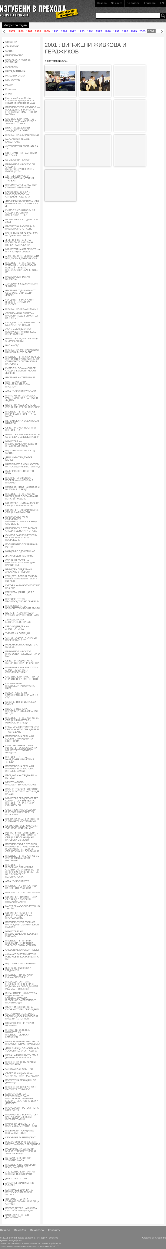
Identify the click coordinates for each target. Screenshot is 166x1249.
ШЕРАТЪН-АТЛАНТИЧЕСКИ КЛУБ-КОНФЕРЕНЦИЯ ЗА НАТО (22, 614)
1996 (107, 31)
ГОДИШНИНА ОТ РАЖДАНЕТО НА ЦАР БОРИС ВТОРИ (21, 234)
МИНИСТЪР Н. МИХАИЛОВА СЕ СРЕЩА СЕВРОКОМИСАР (22, 504)
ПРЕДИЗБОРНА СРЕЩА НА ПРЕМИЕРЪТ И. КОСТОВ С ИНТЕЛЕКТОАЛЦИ (19, 768)
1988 (38, 31)
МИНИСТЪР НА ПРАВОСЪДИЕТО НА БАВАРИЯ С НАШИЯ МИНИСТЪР (21, 443)
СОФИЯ (9, 51)
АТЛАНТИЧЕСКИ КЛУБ (17, 881)
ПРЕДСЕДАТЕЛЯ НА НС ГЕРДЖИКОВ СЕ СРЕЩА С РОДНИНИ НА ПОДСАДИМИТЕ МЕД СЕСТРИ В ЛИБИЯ (21, 985)
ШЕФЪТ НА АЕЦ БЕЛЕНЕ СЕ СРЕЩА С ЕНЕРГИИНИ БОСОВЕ (22, 406)
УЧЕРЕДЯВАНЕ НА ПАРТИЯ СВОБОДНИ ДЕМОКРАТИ (20, 1173)
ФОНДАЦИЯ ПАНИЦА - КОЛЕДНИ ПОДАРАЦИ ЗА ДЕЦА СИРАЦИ (22, 1201)
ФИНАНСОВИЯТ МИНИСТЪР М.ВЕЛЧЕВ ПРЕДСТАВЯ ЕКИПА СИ (22, 956)
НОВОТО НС (12, 67)
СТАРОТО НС (12, 46)
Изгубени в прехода (37, 9)
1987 (29, 31)
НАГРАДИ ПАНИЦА (15, 71)
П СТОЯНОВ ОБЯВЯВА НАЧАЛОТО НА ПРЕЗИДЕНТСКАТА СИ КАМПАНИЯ (17, 1033)
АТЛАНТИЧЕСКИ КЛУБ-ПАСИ (20, 391)
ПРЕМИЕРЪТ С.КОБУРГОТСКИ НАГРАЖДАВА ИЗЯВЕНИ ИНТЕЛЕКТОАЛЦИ (21, 1117)
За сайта (116, 3)
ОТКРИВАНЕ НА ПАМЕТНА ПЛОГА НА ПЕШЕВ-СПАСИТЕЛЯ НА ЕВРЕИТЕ (22, 315)
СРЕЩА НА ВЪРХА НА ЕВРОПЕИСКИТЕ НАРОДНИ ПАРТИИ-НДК (20, 562)
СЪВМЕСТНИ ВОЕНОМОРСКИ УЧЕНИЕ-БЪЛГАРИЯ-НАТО (21, 827)
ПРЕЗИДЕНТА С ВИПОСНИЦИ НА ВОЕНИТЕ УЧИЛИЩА (21, 887)
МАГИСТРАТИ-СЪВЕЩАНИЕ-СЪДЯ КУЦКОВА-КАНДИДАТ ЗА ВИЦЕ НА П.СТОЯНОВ (21, 1016)
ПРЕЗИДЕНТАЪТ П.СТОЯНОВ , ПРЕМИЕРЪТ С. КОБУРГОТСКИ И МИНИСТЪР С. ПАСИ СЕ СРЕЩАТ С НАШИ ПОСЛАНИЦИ (22, 848)
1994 (90, 31)
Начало (102, 3)
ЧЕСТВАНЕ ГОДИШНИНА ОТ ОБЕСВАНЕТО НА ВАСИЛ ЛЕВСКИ (20, 292)
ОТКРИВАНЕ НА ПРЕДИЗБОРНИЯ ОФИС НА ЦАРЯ (19, 685)
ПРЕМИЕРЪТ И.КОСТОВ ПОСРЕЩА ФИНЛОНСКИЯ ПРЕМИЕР (19, 480)
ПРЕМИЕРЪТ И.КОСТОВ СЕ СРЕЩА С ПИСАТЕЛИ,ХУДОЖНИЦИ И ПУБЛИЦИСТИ (20, 168)
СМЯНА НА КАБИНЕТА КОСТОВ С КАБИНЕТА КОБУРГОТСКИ (22, 820)
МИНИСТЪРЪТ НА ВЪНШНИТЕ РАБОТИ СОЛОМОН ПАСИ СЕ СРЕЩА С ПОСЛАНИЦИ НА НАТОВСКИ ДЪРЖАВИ (21, 836)
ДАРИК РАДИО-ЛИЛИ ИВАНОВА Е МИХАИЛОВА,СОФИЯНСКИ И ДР (22, 203)
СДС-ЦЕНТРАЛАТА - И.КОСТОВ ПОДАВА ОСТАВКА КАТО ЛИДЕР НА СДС (22, 791)
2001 (151, 31)
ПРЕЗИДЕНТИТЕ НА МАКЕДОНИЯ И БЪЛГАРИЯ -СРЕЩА (19, 759)
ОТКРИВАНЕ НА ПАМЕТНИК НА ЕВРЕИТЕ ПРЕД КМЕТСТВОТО (22, 678)
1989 (47, 31)
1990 (55, 31)
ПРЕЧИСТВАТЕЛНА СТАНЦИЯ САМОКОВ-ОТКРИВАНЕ (21, 186)
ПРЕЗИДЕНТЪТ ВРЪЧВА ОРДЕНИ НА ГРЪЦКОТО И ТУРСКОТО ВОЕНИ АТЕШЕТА (20, 943)
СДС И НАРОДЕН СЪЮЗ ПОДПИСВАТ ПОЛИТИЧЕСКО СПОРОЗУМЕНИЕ (20, 331)
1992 (73, 31)
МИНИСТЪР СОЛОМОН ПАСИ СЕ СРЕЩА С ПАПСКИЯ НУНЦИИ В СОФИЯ (21, 899)
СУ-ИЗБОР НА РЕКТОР (17, 160)
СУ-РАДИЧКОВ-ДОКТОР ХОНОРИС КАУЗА (18, 1159)
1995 (99, 31)
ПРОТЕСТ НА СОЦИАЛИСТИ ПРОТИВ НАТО (20, 1063)
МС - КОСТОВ (12, 80)
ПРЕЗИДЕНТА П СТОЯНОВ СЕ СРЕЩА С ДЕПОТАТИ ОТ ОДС (21, 529)
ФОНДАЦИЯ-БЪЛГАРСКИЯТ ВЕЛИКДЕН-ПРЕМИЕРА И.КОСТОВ (20, 302)
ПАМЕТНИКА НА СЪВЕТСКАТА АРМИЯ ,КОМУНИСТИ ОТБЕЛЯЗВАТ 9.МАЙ (21, 669)
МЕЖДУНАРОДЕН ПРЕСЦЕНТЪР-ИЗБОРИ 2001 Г (21, 783)
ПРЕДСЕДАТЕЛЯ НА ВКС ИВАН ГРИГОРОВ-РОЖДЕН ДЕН (22, 1209)
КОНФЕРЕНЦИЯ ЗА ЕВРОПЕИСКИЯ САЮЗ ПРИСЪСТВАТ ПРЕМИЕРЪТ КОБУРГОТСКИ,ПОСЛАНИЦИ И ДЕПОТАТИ (21, 1099)
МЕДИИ (9, 85)
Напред (162, 31)
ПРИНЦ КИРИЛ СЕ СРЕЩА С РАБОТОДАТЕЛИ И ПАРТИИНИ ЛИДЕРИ (21, 398)
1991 (64, 31)
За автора (133, 3)
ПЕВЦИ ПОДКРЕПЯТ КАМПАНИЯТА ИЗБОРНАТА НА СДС (21, 695)
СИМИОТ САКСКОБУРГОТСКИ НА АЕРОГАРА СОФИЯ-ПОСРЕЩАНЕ (21, 537)
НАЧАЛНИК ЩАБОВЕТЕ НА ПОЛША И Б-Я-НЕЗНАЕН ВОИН (21, 1125)
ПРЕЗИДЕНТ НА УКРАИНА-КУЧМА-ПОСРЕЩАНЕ (19, 976)
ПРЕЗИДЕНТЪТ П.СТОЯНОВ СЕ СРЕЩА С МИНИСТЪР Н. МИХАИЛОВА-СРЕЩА (22, 720)
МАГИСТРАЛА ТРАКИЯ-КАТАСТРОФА (17, 140)
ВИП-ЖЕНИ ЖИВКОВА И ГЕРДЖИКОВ (18, 969)
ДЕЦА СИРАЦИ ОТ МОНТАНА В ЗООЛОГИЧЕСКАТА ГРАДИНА (22, 1049)
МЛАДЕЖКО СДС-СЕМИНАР (20, 551)
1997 (116, 31)
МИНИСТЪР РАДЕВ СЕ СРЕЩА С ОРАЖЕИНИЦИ (21, 339)
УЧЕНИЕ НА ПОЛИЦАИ (17, 633)
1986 (20, 31)
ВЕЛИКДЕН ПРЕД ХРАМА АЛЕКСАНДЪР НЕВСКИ (18, 570)
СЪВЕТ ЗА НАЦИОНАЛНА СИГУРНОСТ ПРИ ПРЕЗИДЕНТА (22, 662)
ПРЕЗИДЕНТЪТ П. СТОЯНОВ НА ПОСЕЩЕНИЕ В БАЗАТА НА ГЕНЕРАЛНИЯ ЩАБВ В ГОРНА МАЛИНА (22, 111)
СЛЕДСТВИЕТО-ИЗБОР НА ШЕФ (22, 950)
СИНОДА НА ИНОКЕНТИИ (19, 1069)
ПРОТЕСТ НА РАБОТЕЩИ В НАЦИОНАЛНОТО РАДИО (20, 227)
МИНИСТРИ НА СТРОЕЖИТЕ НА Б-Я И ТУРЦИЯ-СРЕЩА (22, 250)
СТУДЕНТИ (11, 42)
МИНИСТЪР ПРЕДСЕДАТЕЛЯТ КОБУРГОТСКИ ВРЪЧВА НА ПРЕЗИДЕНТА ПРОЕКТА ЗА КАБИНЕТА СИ (21, 802)
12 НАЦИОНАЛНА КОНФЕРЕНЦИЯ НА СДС (18, 621)
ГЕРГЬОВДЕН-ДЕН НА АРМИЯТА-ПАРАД (17, 627)
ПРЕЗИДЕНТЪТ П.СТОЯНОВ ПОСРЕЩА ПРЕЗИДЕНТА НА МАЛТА (20, 414)
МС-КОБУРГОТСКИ (15, 76)
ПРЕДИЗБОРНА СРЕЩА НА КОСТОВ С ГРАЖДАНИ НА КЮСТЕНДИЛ (19, 738)
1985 (12, 31)
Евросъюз (10, 89)
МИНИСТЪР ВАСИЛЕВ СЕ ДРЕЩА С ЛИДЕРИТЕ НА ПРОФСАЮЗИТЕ (19, 915)
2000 (142, 31)
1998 (125, 31)
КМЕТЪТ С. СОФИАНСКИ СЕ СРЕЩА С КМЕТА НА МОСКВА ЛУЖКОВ (21, 370)
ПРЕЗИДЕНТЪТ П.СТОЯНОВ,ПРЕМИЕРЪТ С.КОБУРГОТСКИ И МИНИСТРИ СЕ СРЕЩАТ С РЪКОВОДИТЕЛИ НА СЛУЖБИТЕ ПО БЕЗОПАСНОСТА (22, 871)
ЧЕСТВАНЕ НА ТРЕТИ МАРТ (20, 377)
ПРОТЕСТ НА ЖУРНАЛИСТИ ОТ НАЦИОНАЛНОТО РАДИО (22, 351)
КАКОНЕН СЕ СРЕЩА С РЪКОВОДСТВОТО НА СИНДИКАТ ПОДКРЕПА (17, 194)
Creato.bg (160, 1237)
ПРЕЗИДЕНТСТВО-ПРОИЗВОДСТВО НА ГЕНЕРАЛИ (22, 600)
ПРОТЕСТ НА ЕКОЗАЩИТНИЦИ (22, 135)
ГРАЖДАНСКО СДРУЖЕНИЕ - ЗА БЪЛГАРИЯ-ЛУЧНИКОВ (22, 323)
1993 (81, 31)
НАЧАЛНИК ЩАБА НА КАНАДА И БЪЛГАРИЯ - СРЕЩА (22, 488)
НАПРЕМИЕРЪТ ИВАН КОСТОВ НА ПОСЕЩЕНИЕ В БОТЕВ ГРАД (22, 465)
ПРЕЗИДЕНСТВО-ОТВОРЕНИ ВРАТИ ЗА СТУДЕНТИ (20, 1166)
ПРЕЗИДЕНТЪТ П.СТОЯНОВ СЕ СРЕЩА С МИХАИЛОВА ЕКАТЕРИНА (22, 858)
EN (162, 3)
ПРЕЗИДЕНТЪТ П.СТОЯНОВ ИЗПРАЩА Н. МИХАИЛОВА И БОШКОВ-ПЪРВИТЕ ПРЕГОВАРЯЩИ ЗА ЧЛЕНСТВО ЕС (21, 268)
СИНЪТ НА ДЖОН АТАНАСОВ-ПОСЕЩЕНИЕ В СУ (21, 639)
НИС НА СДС (12, 345)
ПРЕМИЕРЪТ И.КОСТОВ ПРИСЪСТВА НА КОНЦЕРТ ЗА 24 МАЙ (22, 653)
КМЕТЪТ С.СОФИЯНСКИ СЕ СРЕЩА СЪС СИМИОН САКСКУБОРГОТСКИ (20, 212)
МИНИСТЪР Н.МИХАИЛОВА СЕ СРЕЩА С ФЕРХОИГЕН (22, 511)
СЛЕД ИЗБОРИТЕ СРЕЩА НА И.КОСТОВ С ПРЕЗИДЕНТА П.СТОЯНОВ (20, 812)
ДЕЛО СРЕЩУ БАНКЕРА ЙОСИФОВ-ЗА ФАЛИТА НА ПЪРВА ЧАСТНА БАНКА (19, 242)
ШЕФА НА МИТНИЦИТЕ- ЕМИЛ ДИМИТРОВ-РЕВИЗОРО (21, 1056)
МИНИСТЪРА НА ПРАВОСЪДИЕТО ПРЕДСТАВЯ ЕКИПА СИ (21, 933)
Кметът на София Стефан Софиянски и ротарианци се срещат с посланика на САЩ (20, 100)
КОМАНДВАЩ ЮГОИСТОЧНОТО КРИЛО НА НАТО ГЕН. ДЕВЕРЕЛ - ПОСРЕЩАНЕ (22, 729)
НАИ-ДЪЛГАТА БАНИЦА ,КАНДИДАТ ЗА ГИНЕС (17, 129)
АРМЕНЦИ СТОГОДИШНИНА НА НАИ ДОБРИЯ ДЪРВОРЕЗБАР (22, 257)
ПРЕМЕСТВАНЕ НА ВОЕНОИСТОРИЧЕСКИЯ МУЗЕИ (22, 607)
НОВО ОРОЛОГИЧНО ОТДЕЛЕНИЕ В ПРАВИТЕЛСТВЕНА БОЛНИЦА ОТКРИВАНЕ (21, 520)
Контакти (150, 3)
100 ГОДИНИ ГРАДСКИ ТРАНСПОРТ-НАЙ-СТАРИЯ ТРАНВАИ (19, 178)
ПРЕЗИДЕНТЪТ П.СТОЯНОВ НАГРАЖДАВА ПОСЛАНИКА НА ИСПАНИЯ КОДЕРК (21, 496)
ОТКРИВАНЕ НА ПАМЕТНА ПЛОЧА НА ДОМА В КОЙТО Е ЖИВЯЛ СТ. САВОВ (20, 121)
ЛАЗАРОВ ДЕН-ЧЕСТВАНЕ (19, 556)
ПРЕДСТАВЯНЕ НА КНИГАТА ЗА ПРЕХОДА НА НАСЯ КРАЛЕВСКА (22, 1042)
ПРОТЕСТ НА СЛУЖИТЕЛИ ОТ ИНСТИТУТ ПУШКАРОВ (21, 1088)
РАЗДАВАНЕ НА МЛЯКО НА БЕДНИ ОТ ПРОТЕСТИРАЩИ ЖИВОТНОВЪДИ (20, 1151)
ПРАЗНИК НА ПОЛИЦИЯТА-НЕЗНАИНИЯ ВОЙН (19, 1132)
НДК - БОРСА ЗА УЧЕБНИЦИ (20, 963)
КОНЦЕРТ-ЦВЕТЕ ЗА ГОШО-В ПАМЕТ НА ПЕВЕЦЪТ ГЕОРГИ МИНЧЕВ (21, 578)
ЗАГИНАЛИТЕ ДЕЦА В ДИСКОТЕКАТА (17, 1216)
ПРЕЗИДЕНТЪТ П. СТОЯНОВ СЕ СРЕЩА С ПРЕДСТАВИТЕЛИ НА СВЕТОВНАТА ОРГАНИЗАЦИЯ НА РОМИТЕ (22, 360)
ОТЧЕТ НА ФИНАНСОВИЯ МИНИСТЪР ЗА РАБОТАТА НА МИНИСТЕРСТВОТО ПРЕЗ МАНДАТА (21, 749)
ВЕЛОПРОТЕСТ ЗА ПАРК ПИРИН (22, 892)
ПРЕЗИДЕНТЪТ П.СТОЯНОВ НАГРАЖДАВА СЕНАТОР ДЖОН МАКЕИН (22, 924)
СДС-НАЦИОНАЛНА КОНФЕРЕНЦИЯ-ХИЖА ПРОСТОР (17, 384)
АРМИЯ (9, 94)
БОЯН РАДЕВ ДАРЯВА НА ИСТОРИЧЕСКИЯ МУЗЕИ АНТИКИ (19, 1192)
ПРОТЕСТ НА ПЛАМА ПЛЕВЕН (21, 309)
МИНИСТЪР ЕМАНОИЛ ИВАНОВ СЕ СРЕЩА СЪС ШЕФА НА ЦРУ (22, 435)
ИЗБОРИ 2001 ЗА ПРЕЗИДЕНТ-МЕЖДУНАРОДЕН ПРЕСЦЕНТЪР (22, 1143)
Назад (4, 31)
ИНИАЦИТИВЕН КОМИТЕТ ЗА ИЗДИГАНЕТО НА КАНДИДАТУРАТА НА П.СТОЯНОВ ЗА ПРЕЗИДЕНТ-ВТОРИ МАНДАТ (21, 998)
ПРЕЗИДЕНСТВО (14, 55)
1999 (134, 31)
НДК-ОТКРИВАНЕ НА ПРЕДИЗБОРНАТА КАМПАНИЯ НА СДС (21, 711)
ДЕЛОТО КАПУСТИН (16, 1178)
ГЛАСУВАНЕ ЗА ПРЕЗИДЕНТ (20, 1137)
